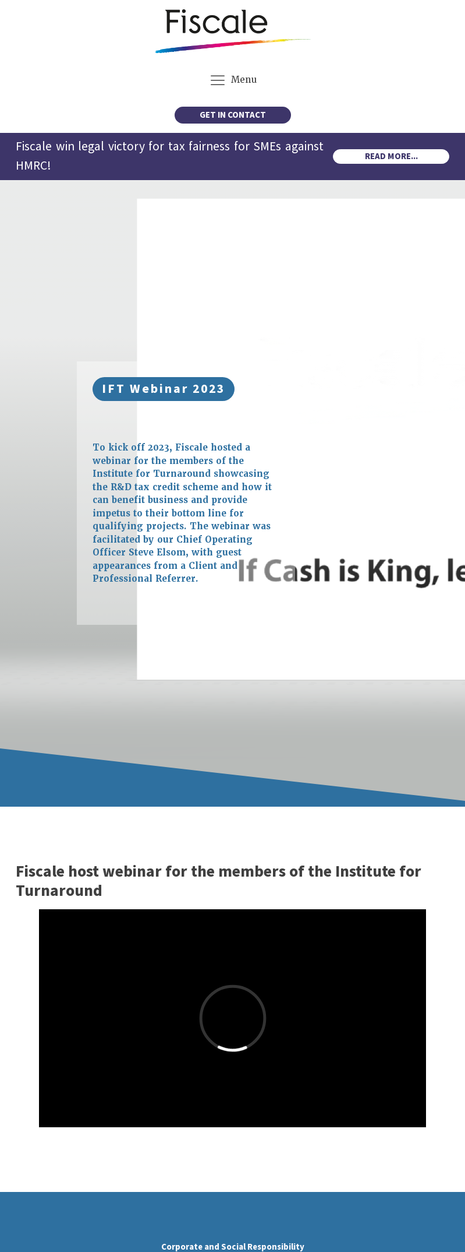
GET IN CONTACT (233, 115)
